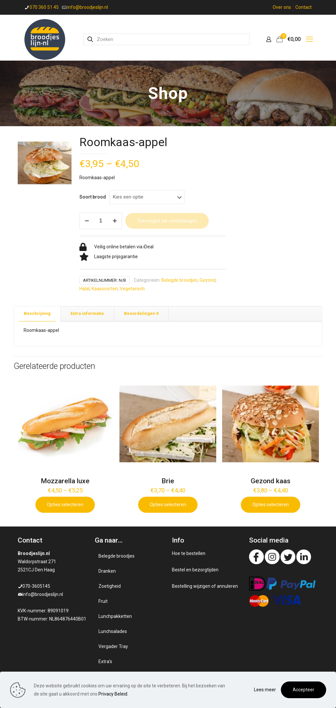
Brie (167, 481)
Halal (84, 288)
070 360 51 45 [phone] (44, 7)
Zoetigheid (109, 586)
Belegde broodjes (179, 280)
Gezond (208, 280)
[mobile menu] (309, 39)
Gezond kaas (270, 481)
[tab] (37, 313)
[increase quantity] (114, 221)
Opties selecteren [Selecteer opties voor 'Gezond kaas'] (270, 504)
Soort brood (92, 197)
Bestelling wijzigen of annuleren (205, 586)
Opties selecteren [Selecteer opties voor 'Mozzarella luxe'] (65, 504)
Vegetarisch (132, 288)
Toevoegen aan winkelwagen (167, 220)
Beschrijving (37, 313)
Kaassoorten (105, 288)
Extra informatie (87, 313)
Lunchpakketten (115, 616)
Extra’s (105, 661)
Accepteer (303, 689)
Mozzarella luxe (65, 481)
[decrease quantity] (87, 221)
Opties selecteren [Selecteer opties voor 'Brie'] (168, 504)
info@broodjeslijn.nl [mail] (87, 7)
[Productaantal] (100, 220)
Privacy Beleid (112, 694)
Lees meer (265, 689)
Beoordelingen (141, 313)
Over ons (282, 7)
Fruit (103, 601)
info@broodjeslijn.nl (42, 594)
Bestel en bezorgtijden (195, 569)
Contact (303, 7)
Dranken (107, 571)
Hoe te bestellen (188, 553)
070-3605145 (36, 586)
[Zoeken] (166, 39)
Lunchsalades (112, 631)
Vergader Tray (113, 646)
